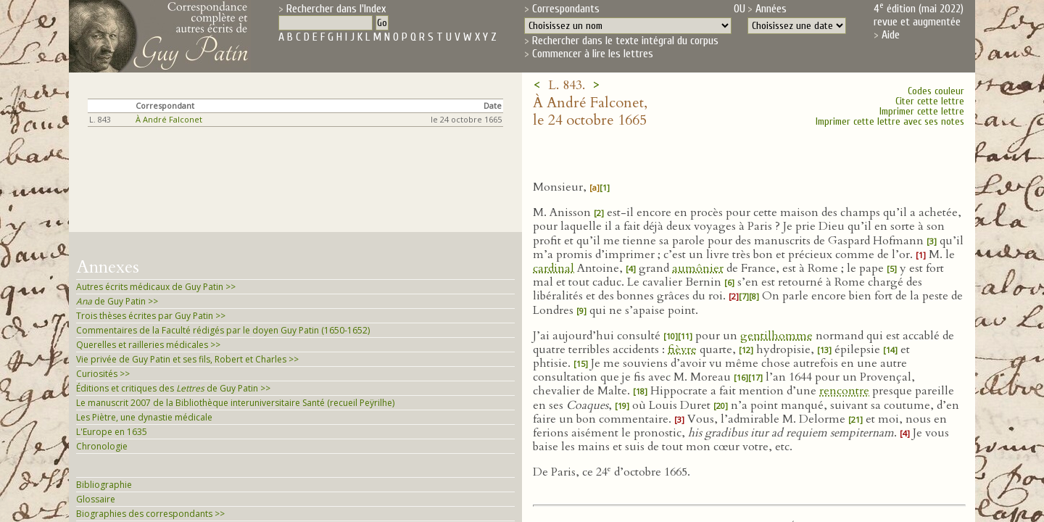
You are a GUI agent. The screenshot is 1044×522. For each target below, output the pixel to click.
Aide (891, 34)
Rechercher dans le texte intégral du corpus (625, 40)
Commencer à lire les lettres (592, 53)
